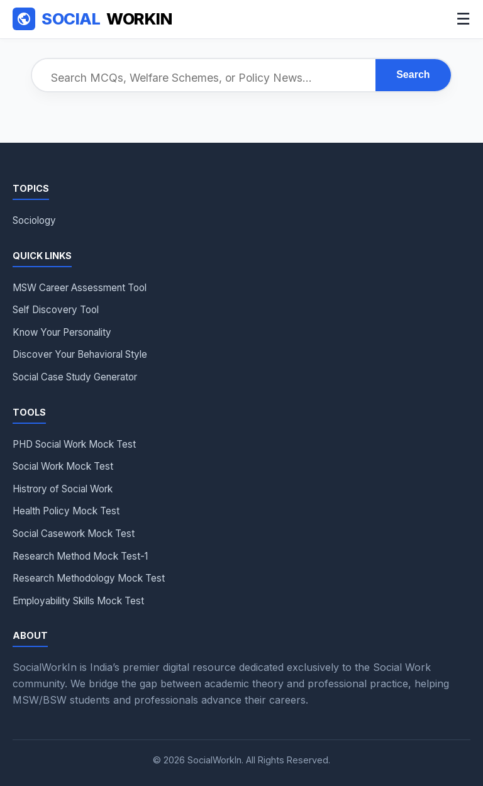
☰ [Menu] (463, 19)
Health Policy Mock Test (66, 511)
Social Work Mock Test (63, 466)
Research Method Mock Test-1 (80, 556)
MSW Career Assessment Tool (80, 288)
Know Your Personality (62, 332)
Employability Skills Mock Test (78, 601)
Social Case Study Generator (75, 377)
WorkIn (92, 19)
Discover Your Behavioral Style (80, 354)
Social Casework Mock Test (74, 534)
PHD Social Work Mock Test (74, 444)
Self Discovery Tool (56, 310)
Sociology (34, 220)
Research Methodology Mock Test (89, 578)
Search (413, 74)
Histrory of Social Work (63, 489)
